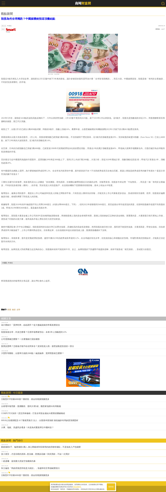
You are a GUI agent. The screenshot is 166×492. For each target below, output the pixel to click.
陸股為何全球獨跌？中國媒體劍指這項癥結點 (28, 18)
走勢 (18, 310)
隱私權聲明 (77, 486)
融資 (14, 310)
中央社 (11, 30)
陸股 (9, 310)
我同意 (111, 487)
